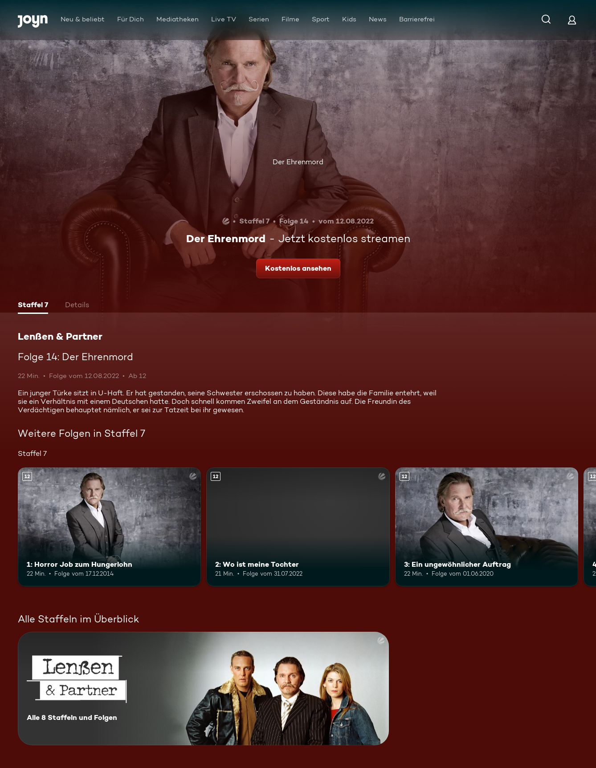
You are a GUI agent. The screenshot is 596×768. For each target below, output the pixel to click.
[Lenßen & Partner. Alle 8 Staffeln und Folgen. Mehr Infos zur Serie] (203, 688)
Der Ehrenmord (298, 162)
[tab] (33, 306)
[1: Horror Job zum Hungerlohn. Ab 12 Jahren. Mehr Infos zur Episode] (109, 526)
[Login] (572, 20)
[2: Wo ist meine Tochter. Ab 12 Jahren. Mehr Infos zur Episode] (297, 526)
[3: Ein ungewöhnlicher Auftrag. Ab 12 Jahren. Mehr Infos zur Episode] (486, 526)
